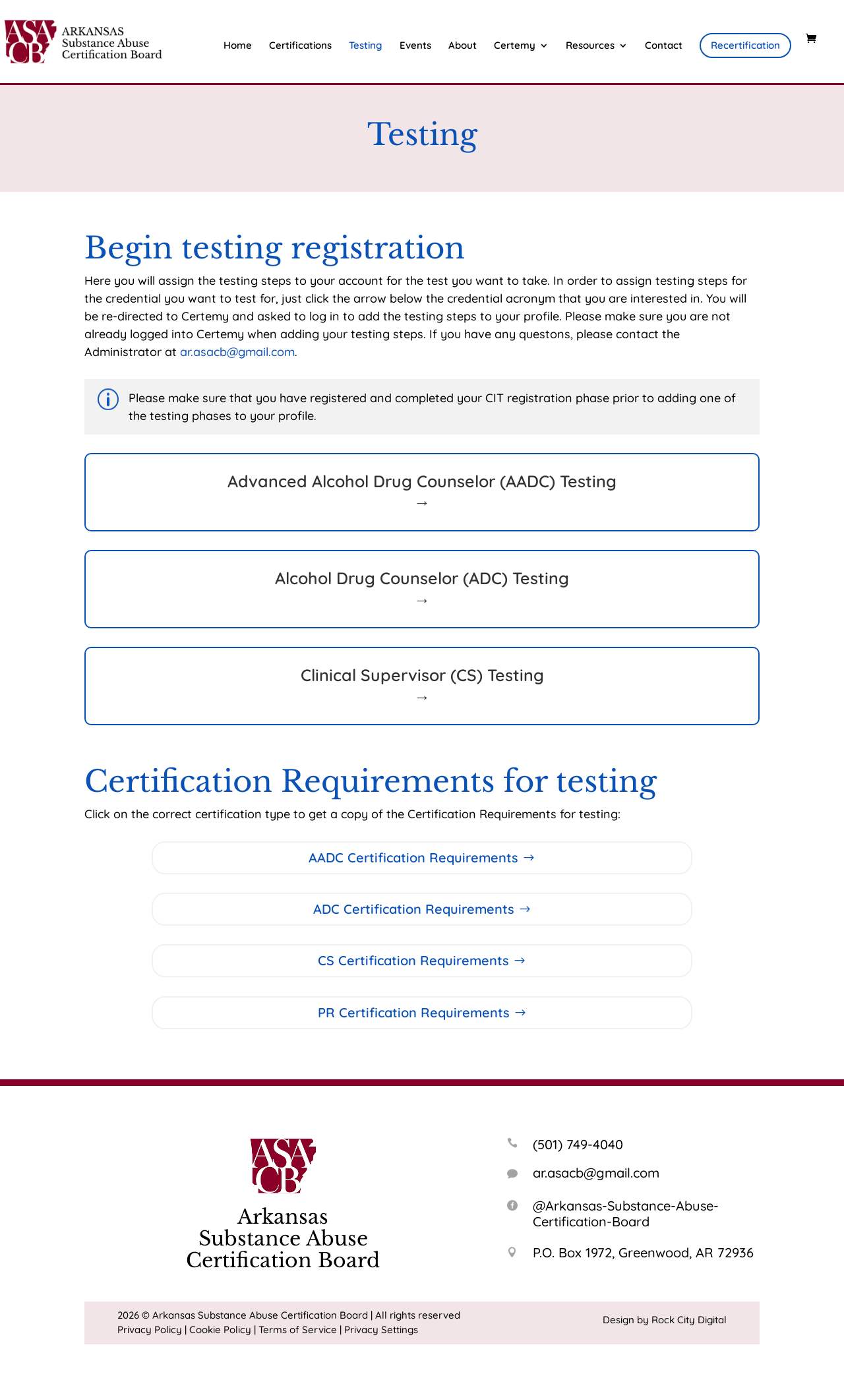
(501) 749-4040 (578, 1144)
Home (238, 46)
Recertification (745, 45)
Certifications (300, 46)
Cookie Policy (220, 1329)
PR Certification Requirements (414, 1012)
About (462, 46)
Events (415, 46)
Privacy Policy (149, 1329)
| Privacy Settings (379, 1329)
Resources (590, 46)
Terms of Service (297, 1329)
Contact (663, 46)
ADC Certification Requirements (413, 909)
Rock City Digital (689, 1319)
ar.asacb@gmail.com (237, 351)
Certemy (514, 46)
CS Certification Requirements (413, 960)
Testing (365, 46)
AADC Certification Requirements (413, 857)
